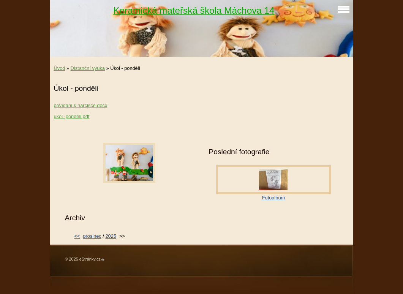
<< (77, 236)
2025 (110, 236)
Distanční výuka (88, 68)
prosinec (92, 236)
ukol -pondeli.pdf (72, 116)
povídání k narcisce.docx (80, 105)
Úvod (59, 68)
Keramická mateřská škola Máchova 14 (193, 10)
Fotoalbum (273, 198)
